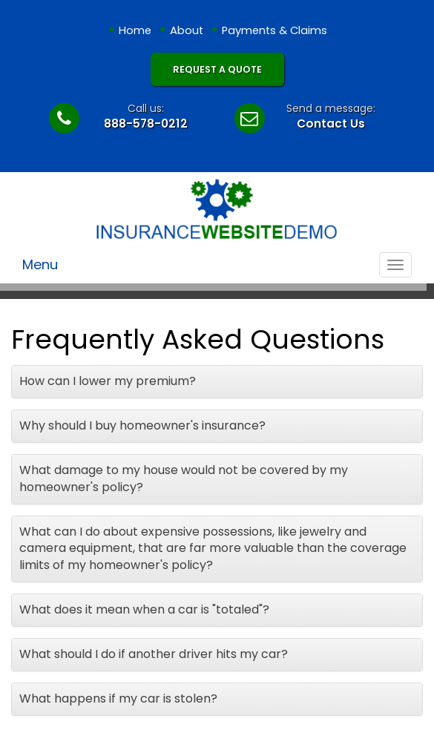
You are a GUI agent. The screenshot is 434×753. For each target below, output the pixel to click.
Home (135, 30)
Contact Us (331, 123)
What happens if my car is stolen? (118, 698)
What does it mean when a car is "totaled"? (144, 609)
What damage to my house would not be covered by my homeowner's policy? (183, 478)
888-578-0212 (146, 123)
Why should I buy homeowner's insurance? (142, 425)
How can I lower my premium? (107, 380)
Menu (40, 264)
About (186, 30)
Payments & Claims (274, 30)
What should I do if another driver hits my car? (153, 653)
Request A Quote (217, 69)
